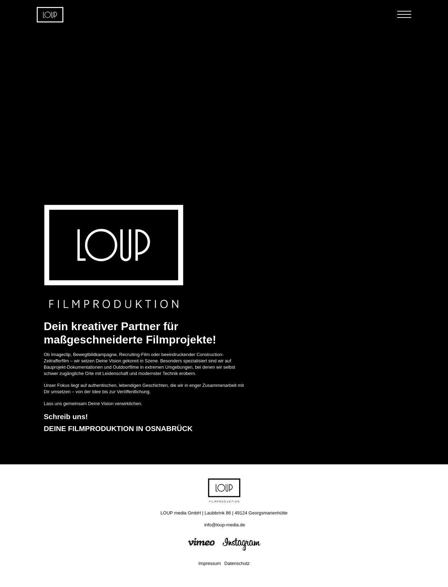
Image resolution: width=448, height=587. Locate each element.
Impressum (209, 563)
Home (50, 14)
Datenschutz (237, 563)
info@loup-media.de (224, 524)
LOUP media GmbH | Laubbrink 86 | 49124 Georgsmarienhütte (224, 513)
